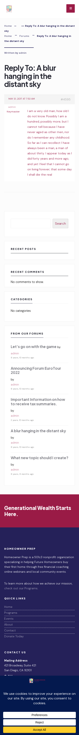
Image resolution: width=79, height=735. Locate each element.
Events (8, 618)
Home (8, 26)
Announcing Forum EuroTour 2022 (36, 370)
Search (60, 223)
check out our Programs (20, 588)
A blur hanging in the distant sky (38, 431)
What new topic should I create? (39, 458)
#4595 (66, 99)
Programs (10, 613)
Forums (24, 36)
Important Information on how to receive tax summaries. (38, 401)
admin (23, 53)
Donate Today (14, 636)
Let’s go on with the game (33, 346)
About (8, 624)
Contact (10, 630)
